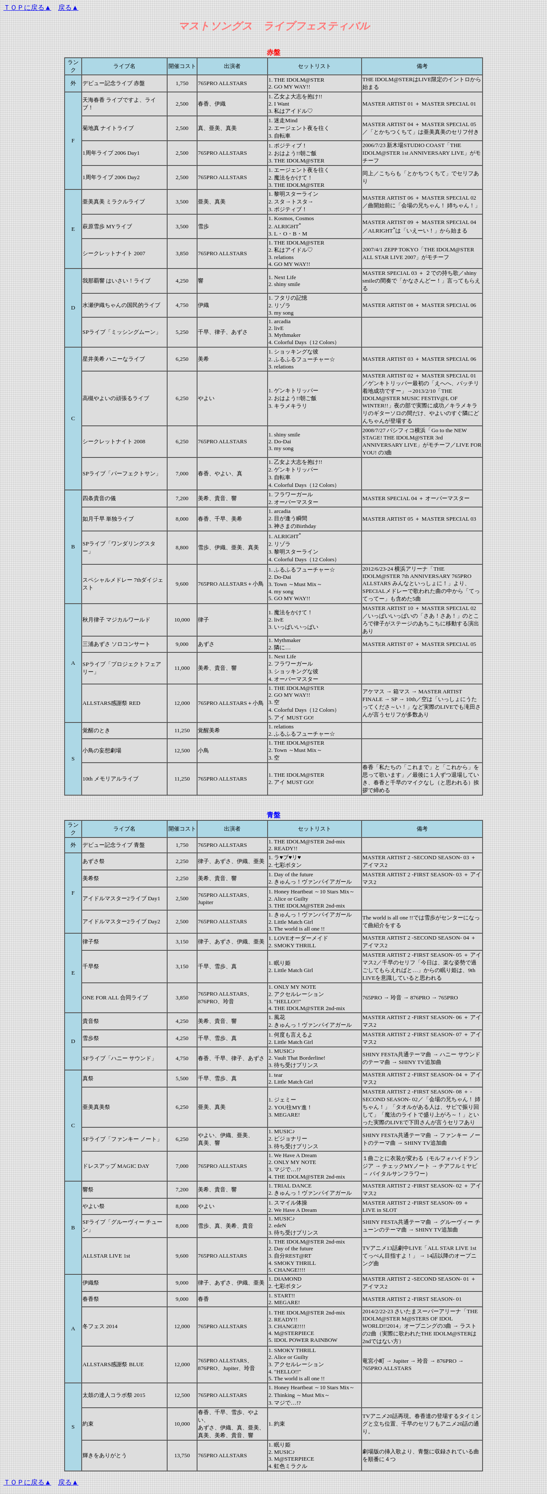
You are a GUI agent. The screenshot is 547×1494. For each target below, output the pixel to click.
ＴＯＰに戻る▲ (27, 7)
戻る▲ (68, 7)
